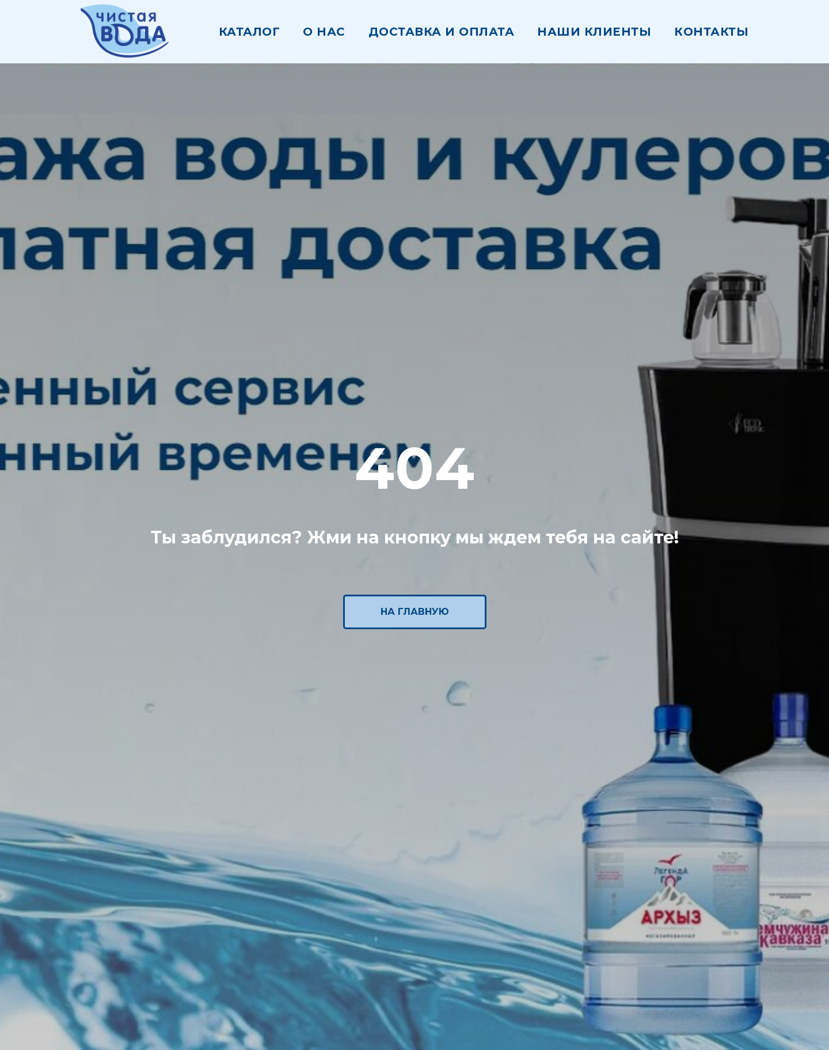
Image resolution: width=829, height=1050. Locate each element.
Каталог (249, 32)
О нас (324, 32)
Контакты (711, 32)
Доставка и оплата (441, 32)
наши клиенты (594, 32)
